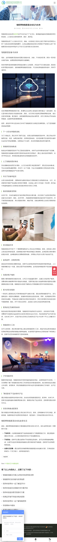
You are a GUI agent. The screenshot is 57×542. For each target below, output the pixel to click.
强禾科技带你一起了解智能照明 (14, 501)
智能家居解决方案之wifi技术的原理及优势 (18, 475)
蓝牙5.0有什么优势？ (10, 510)
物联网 (15, 34)
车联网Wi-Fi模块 (9, 505)
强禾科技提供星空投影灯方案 (13, 492)
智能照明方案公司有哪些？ (13, 514)
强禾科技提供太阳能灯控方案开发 (15, 488)
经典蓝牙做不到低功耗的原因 (13, 497)
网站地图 (33, 527)
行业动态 (18, 28)
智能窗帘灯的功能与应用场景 (13, 479)
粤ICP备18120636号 (40, 527)
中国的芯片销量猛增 (11, 463)
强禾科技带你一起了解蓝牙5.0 (14, 484)
